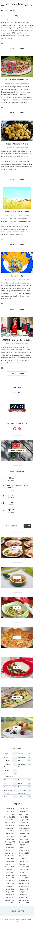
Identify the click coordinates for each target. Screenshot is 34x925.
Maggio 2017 (10, 834)
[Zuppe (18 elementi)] (24, 796)
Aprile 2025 (10, 809)
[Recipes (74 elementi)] (10, 786)
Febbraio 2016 (10, 842)
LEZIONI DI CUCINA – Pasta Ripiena (17, 340)
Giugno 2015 (10, 847)
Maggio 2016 (10, 839)
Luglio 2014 (24, 858)
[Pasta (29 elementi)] (24, 779)
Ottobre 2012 (9, 886)
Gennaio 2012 (24, 897)
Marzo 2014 (10, 864)
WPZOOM (17, 921)
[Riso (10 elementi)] (24, 786)
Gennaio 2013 (24, 881)
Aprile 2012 (10, 894)
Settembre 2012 (24, 886)
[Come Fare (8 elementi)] (24, 757)
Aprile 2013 (10, 878)
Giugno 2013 (10, 875)
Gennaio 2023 (24, 814)
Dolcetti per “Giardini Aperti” (17, 80)
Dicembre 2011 (10, 900)
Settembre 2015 (10, 845)
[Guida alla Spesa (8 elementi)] (24, 765)
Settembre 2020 (24, 828)
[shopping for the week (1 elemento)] (10, 792)
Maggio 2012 (24, 892)
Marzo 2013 (24, 878)
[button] (2, 5)
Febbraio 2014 (24, 864)
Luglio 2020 (10, 831)
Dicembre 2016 (24, 834)
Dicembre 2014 (10, 853)
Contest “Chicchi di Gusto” (17, 212)
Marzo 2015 (10, 850)
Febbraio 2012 (10, 897)
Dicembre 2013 (24, 867)
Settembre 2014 (24, 856)
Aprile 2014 (24, 861)
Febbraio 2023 (10, 814)
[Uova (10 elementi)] (10, 796)
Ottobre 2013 (24, 869)
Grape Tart (11, 510)
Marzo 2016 (24, 839)
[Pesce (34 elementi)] (24, 783)
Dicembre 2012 (10, 883)
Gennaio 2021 (24, 825)
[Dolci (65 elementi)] (24, 760)
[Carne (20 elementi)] (10, 757)
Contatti (21, 911)
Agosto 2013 (10, 872)
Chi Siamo (13, 911)
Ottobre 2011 (10, 903)
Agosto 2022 (24, 817)
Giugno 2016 (24, 836)
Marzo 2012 (24, 894)
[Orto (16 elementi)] (10, 779)
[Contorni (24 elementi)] (10, 760)
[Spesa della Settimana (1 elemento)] (24, 792)
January (10, 495)
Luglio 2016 (10, 836)
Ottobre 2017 (24, 831)
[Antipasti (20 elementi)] (10, 753)
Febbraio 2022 (10, 822)
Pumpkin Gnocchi (13, 502)
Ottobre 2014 (9, 856)
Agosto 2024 (24, 809)
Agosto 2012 (10, 889)
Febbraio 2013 (10, 881)
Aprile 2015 (24, 847)
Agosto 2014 (10, 858)
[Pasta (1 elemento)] (10, 783)
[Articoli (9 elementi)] (24, 753)
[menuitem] (15, 393)
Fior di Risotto (17, 276)
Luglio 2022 (10, 820)
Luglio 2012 (24, 889)
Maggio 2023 (24, 811)
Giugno (17, 15)
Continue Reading (17, 49)
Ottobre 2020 (10, 828)
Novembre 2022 (10, 817)
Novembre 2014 (24, 853)
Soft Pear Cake (12, 478)
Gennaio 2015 (24, 850)
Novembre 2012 (24, 883)
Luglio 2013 (24, 872)
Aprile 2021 (10, 825)
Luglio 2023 (10, 811)
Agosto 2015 (24, 845)
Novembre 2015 (24, 842)
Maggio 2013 (24, 875)
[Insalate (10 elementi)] (10, 770)
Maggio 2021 (24, 822)
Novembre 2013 (9, 869)
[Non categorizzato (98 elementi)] (10, 775)
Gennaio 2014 (10, 867)
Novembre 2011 (24, 900)
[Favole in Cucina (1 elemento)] (10, 765)
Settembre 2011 (24, 903)
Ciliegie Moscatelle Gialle (17, 144)
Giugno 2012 (10, 892)
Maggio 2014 (10, 861)
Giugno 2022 (24, 820)
